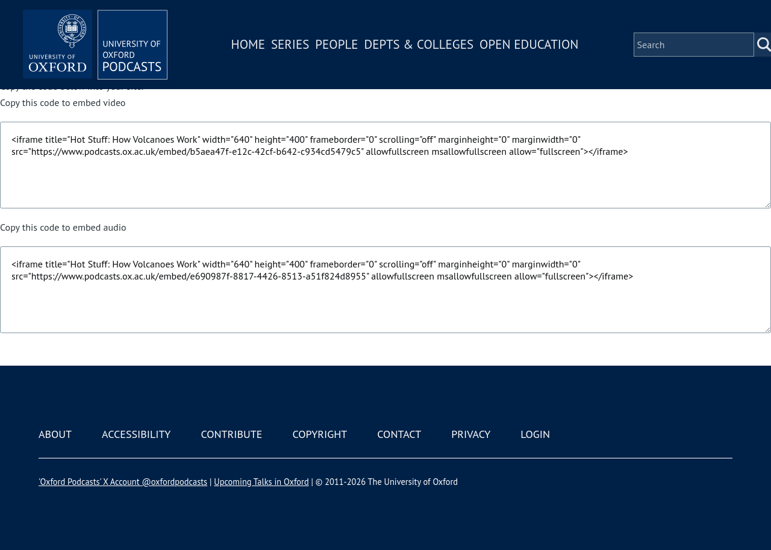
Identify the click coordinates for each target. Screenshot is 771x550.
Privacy (470, 434)
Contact (399, 434)
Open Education (528, 44)
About (55, 434)
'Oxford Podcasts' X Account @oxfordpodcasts (123, 481)
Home (248, 44)
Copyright (319, 434)
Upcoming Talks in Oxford (261, 481)
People (336, 44)
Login (535, 434)
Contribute (231, 434)
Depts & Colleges (419, 44)
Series (290, 44)
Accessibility (136, 434)
